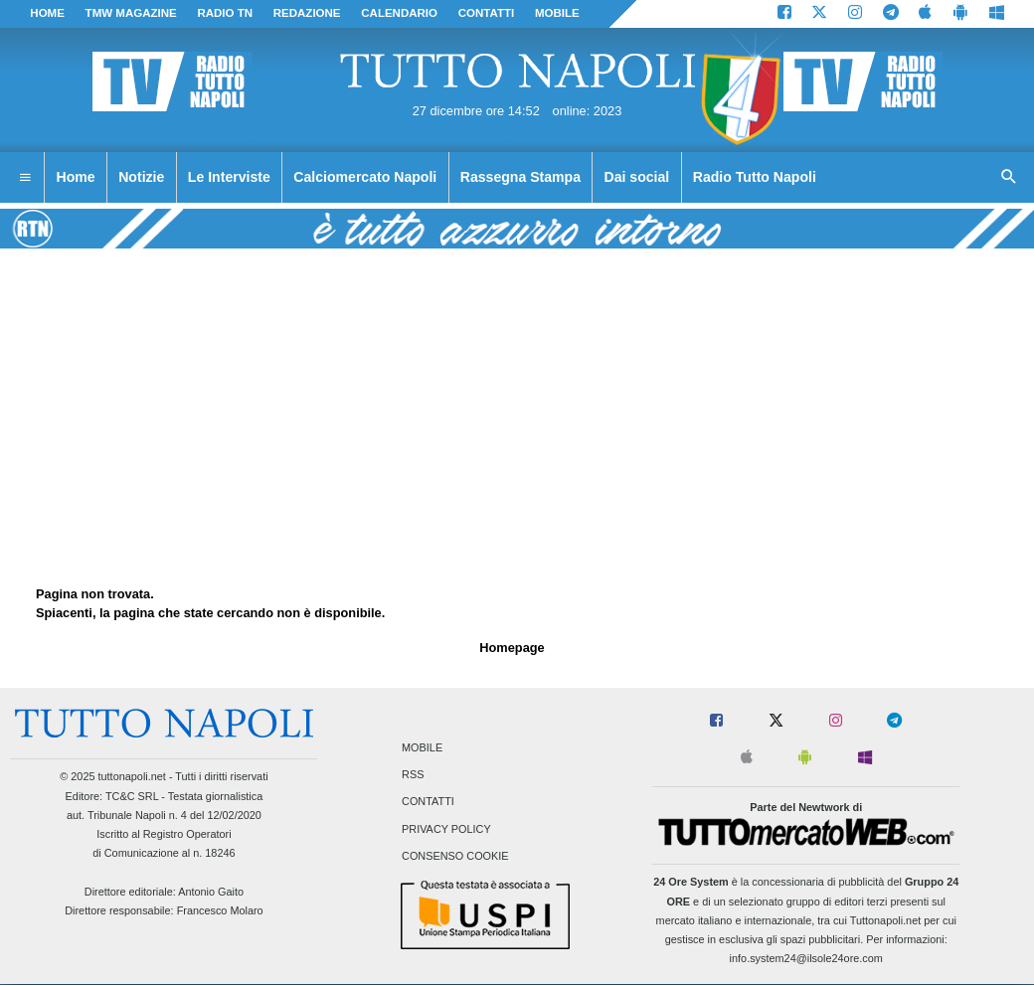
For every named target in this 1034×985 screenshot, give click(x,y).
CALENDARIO (399, 13)
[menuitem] (25, 178)
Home (47, 13)
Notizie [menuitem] (141, 177)
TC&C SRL (131, 796)
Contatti (428, 802)
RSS (413, 775)
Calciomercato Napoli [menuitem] (364, 177)
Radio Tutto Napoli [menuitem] (754, 177)
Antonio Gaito (211, 892)
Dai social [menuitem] (637, 177)
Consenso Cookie (455, 856)
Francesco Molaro (220, 910)
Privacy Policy (446, 829)
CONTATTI (486, 13)
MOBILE (557, 13)
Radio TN (225, 13)
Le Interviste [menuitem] (229, 177)
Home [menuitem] (76, 177)
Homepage (511, 647)
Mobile (422, 747)
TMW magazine (131, 13)
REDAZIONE (307, 13)
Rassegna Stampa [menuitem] (520, 177)
